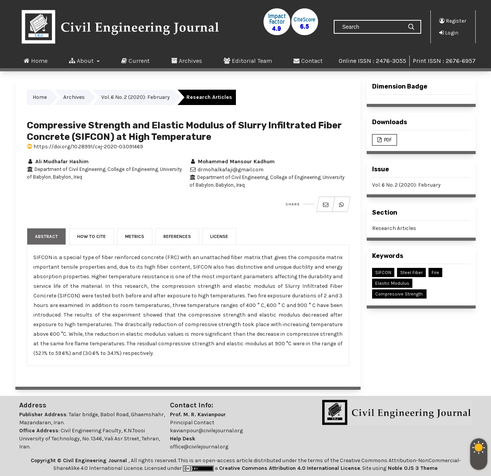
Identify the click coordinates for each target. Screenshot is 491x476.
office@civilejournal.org (199, 446)
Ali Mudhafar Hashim (58, 161)
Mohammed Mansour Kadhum (232, 161)
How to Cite (91, 236)
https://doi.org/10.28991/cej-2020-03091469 (85, 146)
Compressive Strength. (399, 294)
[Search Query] (371, 27)
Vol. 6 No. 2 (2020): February (135, 97)
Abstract (46, 236)
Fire (435, 272)
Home (36, 60)
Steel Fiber (411, 272)
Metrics (134, 236)
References (177, 236)
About (82, 60)
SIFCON (383, 272)
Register (452, 21)
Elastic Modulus (392, 283)
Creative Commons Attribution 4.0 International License (289, 468)
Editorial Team (248, 60)
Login (448, 32)
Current (135, 60)
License (219, 236)
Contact (308, 60)
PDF (387, 140)
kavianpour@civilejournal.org (206, 430)
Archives (186, 60)
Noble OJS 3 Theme (412, 468)
